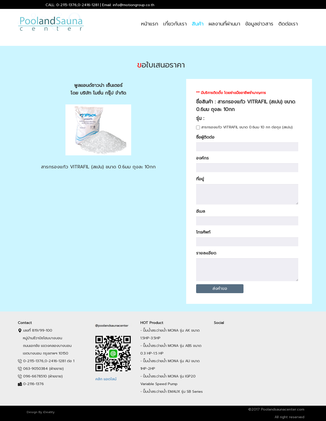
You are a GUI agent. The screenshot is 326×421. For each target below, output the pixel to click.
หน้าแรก (149, 24)
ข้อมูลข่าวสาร (259, 24)
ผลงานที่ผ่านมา (224, 24)
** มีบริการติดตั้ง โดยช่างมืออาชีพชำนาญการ (231, 93)
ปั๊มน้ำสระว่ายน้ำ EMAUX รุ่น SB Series (173, 391)
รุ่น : (203, 118)
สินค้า (197, 24)
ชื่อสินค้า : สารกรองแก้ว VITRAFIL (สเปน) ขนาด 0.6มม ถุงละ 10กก (245, 105)
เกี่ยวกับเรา (175, 24)
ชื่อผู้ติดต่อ (205, 137)
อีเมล (200, 211)
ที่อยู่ (200, 179)
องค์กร (202, 158)
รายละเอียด (206, 253)
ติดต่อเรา (288, 24)
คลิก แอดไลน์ (106, 379)
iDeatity (49, 412)
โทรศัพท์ (203, 232)
